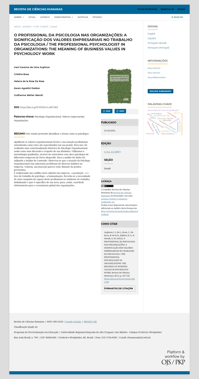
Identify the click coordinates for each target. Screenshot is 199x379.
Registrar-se (167, 9)
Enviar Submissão (160, 91)
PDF (107, 111)
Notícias (83, 17)
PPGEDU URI (90, 321)
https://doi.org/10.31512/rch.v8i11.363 (39, 107)
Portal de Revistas (147, 9)
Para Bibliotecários (157, 77)
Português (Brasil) (157, 42)
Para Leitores (154, 68)
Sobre (18, 17)
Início (17, 26)
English (151, 33)
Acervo (45, 17)
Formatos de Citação (118, 288)
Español (152, 38)
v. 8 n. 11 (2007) (40, 26)
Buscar (177, 17)
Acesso (181, 9)
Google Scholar (73, 321)
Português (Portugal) (158, 47)
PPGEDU (97, 17)
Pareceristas (62, 17)
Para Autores (154, 72)
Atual (32, 17)
